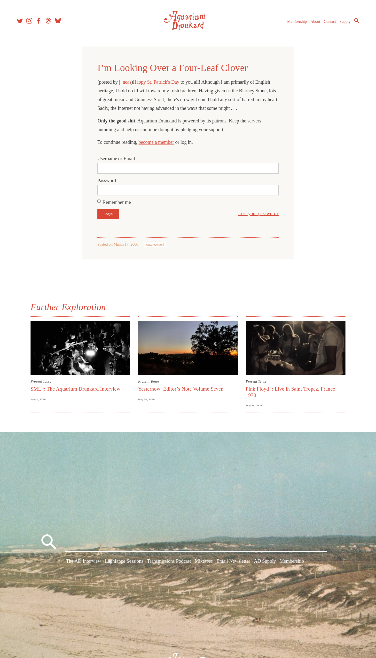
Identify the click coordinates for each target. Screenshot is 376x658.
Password (106, 180)
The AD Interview (83, 561)
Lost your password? (258, 213)
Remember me (116, 202)
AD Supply (265, 561)
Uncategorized (155, 244)
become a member (156, 142)
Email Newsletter (233, 561)
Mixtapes (204, 561)
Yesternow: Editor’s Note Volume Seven (181, 389)
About (315, 21)
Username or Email (116, 158)
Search (356, 20)
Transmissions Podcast (169, 561)
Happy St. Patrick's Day (156, 82)
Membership (297, 21)
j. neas (124, 82)
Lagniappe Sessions (124, 561)
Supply (345, 21)
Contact (330, 21)
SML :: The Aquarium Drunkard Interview (75, 389)
